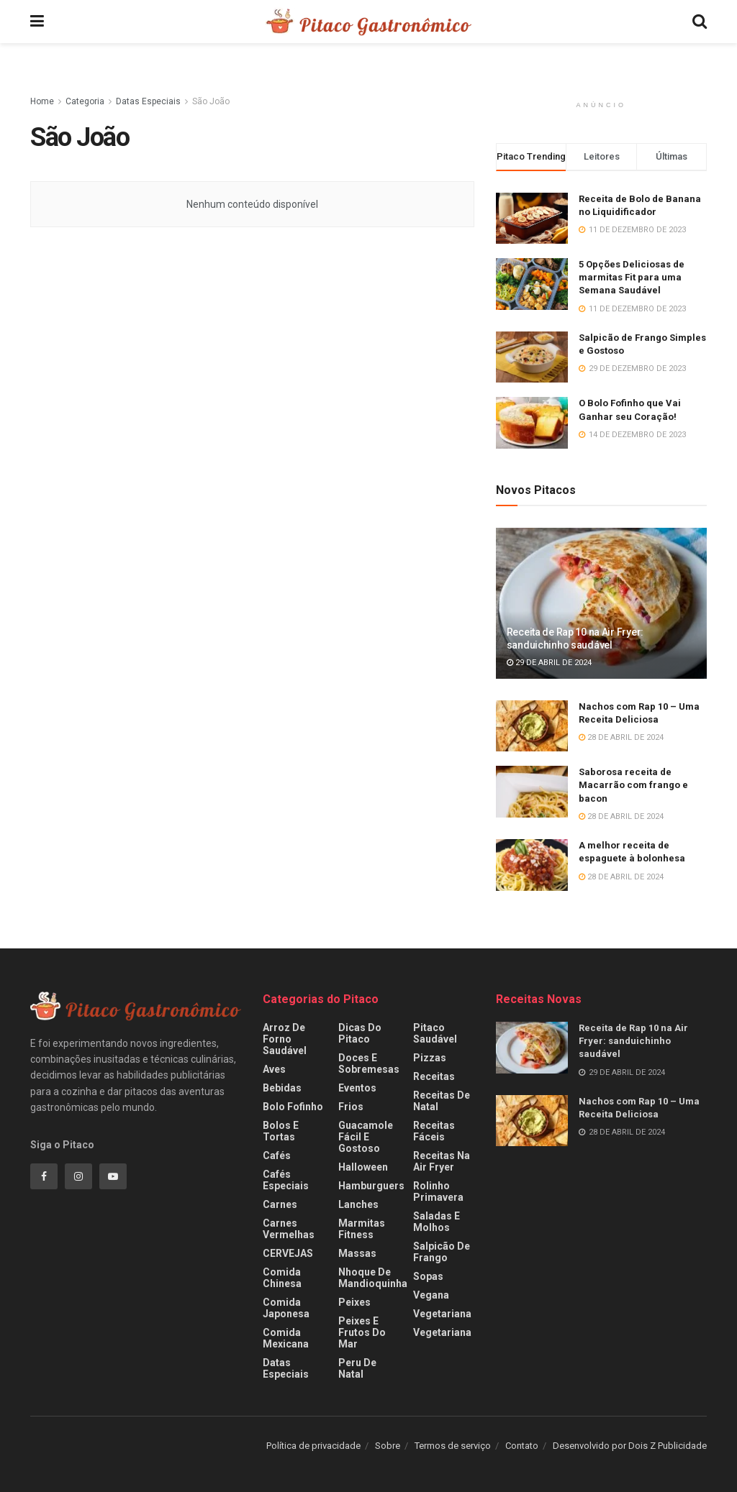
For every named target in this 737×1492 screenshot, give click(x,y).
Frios (350, 1106)
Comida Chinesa (282, 1277)
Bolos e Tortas (281, 1131)
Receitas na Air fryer (441, 1161)
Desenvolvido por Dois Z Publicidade (630, 1445)
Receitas (434, 1076)
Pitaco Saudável (435, 1033)
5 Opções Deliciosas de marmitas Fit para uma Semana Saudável (631, 277)
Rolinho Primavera (438, 1191)
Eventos (357, 1088)
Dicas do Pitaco (359, 1033)
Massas (357, 1253)
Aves (274, 1069)
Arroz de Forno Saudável (285, 1039)
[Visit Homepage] (368, 21)
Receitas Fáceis (434, 1131)
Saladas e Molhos (436, 1221)
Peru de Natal (357, 1368)
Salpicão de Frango (441, 1251)
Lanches (358, 1204)
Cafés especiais (286, 1179)
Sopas (428, 1276)
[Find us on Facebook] (44, 1176)
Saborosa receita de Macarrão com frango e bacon (633, 784)
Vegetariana (442, 1313)
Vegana (431, 1295)
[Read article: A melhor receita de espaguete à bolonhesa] (532, 865)
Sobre (387, 1445)
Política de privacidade (313, 1445)
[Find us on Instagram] (78, 1176)
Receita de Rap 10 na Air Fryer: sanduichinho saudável (633, 1040)
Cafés (277, 1155)
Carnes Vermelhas (289, 1228)
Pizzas (429, 1057)
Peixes (354, 1302)
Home (42, 101)
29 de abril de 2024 (549, 662)
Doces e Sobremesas (368, 1063)
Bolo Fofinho (293, 1106)
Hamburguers (371, 1185)
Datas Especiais (148, 101)
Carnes (280, 1204)
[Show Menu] (37, 21)
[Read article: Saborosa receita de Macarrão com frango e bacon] (532, 792)
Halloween (363, 1167)
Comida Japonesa (286, 1307)
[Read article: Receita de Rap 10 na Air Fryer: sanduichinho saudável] (601, 603)
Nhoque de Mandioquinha (372, 1277)
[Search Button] (699, 21)
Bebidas (282, 1088)
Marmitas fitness (361, 1228)
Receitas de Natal (441, 1100)
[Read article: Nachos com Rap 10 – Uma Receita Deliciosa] (532, 726)
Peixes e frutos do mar (362, 1332)
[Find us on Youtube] (113, 1176)
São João (211, 101)
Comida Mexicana (286, 1338)
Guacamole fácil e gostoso (365, 1137)
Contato (521, 1445)
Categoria (84, 101)
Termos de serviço (453, 1445)
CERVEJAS (288, 1253)
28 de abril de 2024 (621, 737)
